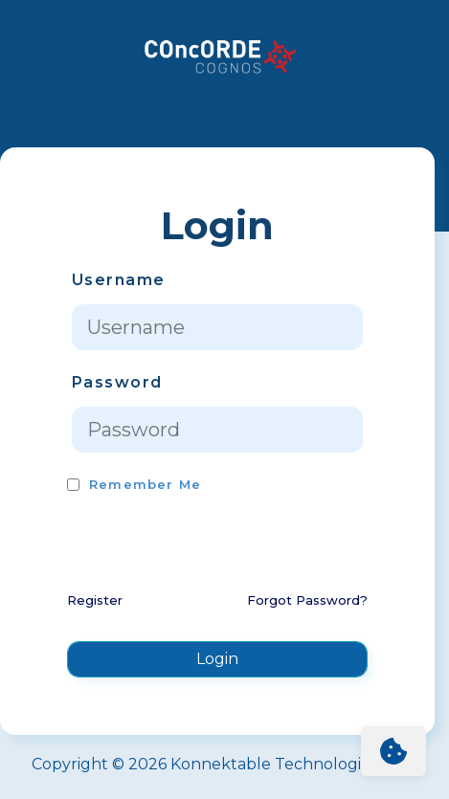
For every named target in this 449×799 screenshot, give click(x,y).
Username (118, 280)
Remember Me (145, 484)
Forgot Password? (307, 600)
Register (95, 600)
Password (117, 382)
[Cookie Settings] (393, 751)
